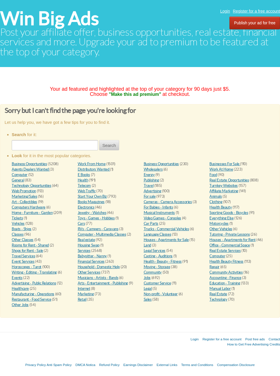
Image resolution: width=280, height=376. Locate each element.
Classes (17, 234)
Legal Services (155, 250)
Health (83, 180)
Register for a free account (256, 11)
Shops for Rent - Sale (27, 250)
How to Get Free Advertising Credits (253, 344)
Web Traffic (87, 191)
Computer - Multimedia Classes (102, 234)
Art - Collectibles (24, 202)
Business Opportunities (29, 164)
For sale (150, 196)
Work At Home (221, 169)
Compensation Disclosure (236, 365)
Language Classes (157, 234)
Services (84, 250)
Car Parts (151, 223)
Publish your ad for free (254, 23)
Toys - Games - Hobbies (96, 218)
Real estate (86, 240)
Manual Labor (220, 288)
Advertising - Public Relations (34, 283)
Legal (148, 288)
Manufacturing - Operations (33, 294)
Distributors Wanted (94, 169)
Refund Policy (109, 365)
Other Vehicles (220, 229)
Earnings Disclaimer (138, 365)
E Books (84, 175)
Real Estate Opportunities (229, 180)
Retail (82, 299)
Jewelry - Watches (92, 213)
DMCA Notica (85, 365)
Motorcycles (219, 223)
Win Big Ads (49, 18)
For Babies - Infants (158, 207)
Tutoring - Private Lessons (229, 234)
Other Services (89, 272)
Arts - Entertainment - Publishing (103, 283)
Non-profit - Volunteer (161, 294)
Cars (81, 223)
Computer (19, 175)
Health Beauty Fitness (226, 261)
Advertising (152, 191)
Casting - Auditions (158, 256)
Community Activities (226, 272)
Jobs (147, 278)
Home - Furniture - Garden (32, 213)
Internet (84, 288)
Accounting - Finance (225, 278)
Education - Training (224, 283)
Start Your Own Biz (92, 196)
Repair (214, 267)
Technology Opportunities (31, 185)
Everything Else (221, 218)
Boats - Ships (21, 229)
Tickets (17, 218)
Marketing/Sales (24, 196)
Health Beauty (220, 207)
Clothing (215, 202)
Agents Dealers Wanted (30, 169)
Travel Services (23, 256)
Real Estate (218, 294)
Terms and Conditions (197, 365)
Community (153, 272)
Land (147, 245)
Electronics (86, 207)
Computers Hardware (28, 207)
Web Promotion (24, 191)
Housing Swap (88, 245)
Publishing (151, 180)
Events (17, 278)
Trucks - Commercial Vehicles (166, 229)
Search (109, 145)
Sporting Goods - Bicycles (228, 213)
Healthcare (20, 288)
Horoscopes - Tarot (26, 267)
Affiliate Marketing (223, 191)
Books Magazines (91, 202)
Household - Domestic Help (99, 267)
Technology (218, 299)
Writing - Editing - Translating (34, 272)
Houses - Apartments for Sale (166, 240)
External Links (167, 365)
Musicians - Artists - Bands (98, 278)
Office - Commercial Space (229, 245)
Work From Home (92, 164)
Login (225, 11)
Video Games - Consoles (162, 218)
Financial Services (91, 261)
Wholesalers (153, 169)
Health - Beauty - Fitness (163, 261)
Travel (149, 185)
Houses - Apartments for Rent (232, 240)
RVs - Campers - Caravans (98, 229)
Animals (215, 196)
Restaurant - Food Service (31, 299)
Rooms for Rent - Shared (30, 245)
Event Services (23, 261)
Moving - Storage (157, 267)
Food (213, 175)
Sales (148, 299)
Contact (274, 339)
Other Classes (22, 240)
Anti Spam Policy (59, 365)
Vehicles (18, 223)
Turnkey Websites (223, 185)
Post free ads (255, 339)
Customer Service (157, 283)
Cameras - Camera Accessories (168, 202)
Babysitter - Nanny (92, 256)
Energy (149, 175)
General (18, 180)
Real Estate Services (225, 250)
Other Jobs (20, 305)
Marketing (86, 294)
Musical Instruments (159, 213)
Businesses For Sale (224, 164)
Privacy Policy (35, 365)
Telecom (84, 185)
